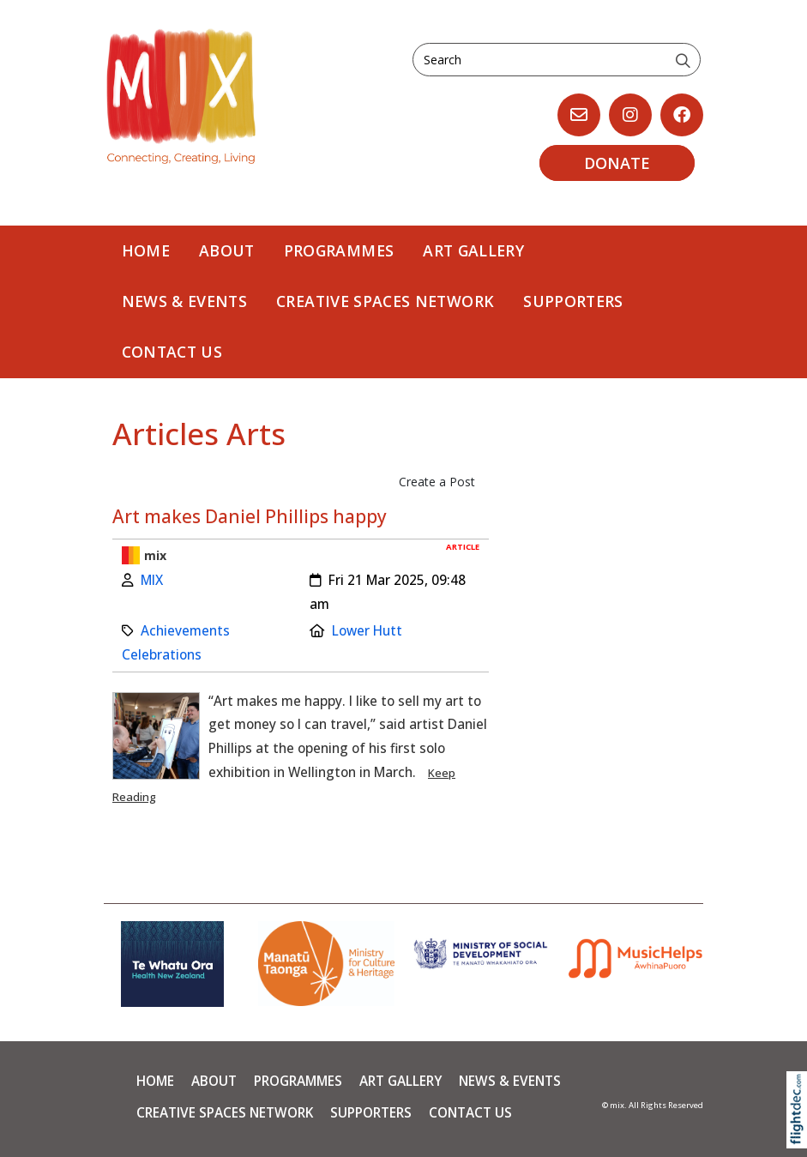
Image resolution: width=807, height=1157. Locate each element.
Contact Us (172, 351)
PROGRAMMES (339, 250)
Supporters (573, 301)
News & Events (185, 301)
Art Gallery (473, 250)
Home (146, 250)
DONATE (617, 163)
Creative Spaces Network (385, 301)
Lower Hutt (367, 631)
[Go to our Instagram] (630, 114)
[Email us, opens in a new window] (578, 114)
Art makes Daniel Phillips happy (249, 516)
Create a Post (437, 481)
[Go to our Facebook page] (681, 114)
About (227, 250)
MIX (152, 580)
